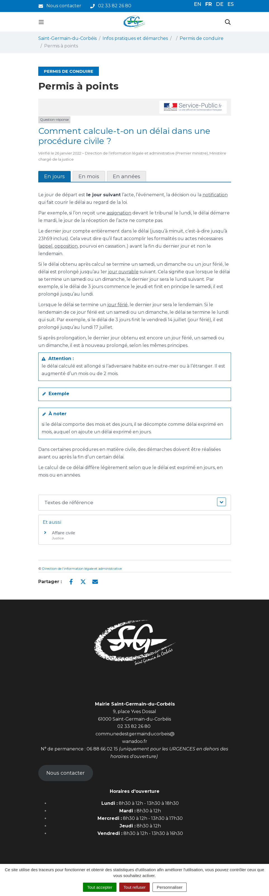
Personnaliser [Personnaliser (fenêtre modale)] (169, 887)
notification (215, 194)
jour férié (117, 304)
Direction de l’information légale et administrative (82, 568)
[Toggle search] (228, 22)
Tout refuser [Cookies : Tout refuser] (134, 887)
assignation (119, 213)
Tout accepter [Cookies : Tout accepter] (99, 887)
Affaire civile (63, 532)
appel (46, 246)
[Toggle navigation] (41, 22)
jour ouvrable (123, 271)
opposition (66, 246)
